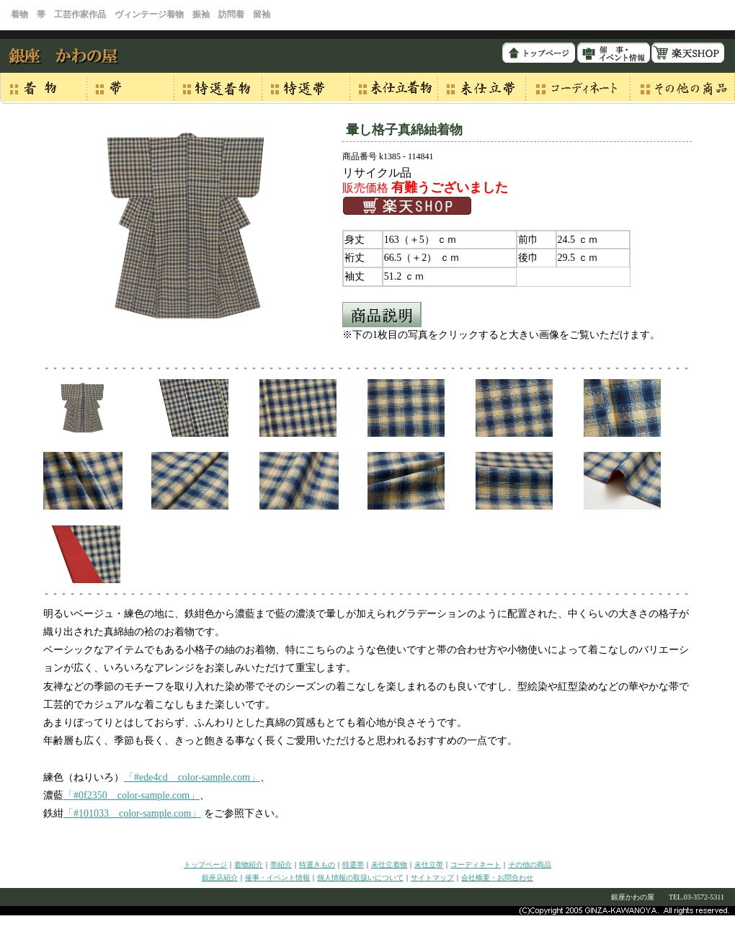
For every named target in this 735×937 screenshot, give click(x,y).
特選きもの (317, 865)
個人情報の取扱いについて (360, 878)
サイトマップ (432, 878)
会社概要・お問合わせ (497, 878)
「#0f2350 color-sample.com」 (131, 795)
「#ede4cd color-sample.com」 (192, 777)
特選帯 (353, 865)
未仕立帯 (428, 865)
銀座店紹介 (220, 878)
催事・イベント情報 (277, 878)
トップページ (205, 865)
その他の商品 (529, 865)
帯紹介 (281, 865)
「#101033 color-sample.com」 (132, 813)
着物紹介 (248, 865)
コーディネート (475, 865)
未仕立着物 (389, 865)
